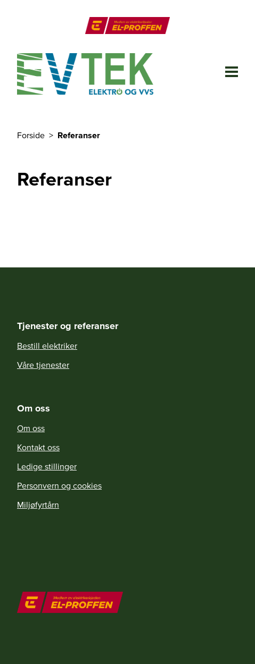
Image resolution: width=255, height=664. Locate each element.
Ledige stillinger (47, 466)
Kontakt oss (38, 447)
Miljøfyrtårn (38, 504)
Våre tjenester (43, 364)
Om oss (31, 428)
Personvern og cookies (59, 485)
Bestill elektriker (47, 345)
